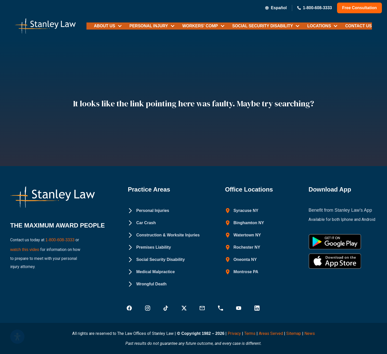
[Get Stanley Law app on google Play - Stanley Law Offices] (334, 241)
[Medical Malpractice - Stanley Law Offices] (151, 272)
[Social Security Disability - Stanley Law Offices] (156, 260)
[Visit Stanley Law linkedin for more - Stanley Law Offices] (257, 308)
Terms (249, 333)
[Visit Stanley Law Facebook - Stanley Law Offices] (130, 308)
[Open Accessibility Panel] (17, 337)
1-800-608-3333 (59, 239)
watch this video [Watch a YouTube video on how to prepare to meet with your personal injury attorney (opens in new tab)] (24, 247)
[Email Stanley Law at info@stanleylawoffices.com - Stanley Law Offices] (203, 308)
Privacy (234, 333)
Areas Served (271, 333)
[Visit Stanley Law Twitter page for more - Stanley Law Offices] (185, 308)
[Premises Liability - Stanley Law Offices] (149, 247)
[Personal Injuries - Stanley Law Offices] (148, 211)
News (309, 333)
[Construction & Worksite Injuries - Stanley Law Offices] (164, 235)
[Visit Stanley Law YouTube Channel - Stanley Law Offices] (239, 308)
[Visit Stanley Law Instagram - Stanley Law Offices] (148, 308)
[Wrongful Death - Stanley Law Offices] (147, 284)
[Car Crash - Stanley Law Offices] (142, 223)
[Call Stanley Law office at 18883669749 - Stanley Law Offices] (221, 308)
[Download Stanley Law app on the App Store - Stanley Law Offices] (334, 261)
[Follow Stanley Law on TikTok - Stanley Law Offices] (166, 308)
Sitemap (293, 333)
